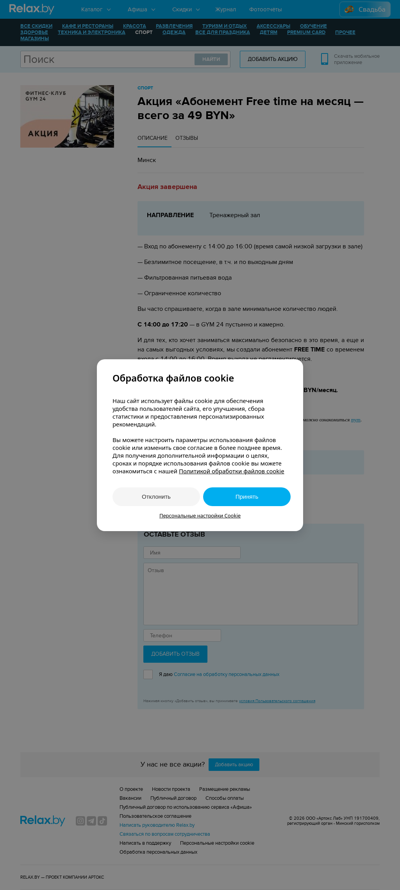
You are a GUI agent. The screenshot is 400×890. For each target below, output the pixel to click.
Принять (247, 496)
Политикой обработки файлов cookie (231, 471)
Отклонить (156, 496)
